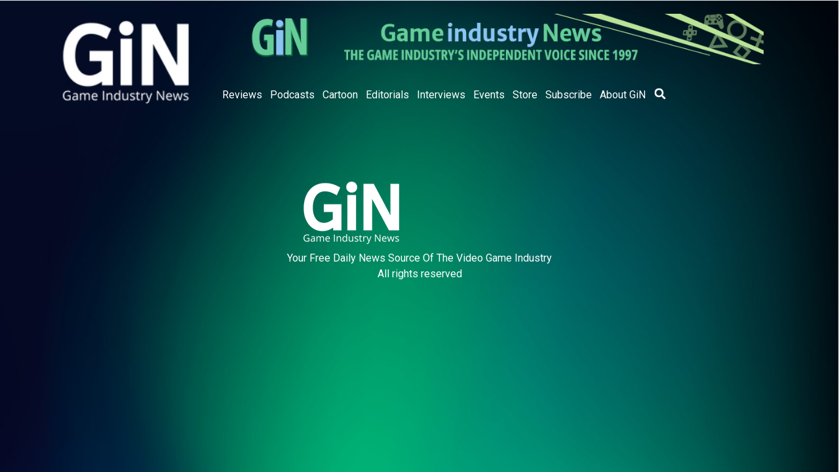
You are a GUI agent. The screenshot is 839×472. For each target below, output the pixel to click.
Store (525, 94)
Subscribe (568, 94)
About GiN (623, 94)
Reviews (242, 94)
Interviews (441, 94)
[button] (660, 94)
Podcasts (292, 94)
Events (489, 94)
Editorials (387, 94)
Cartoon (340, 94)
